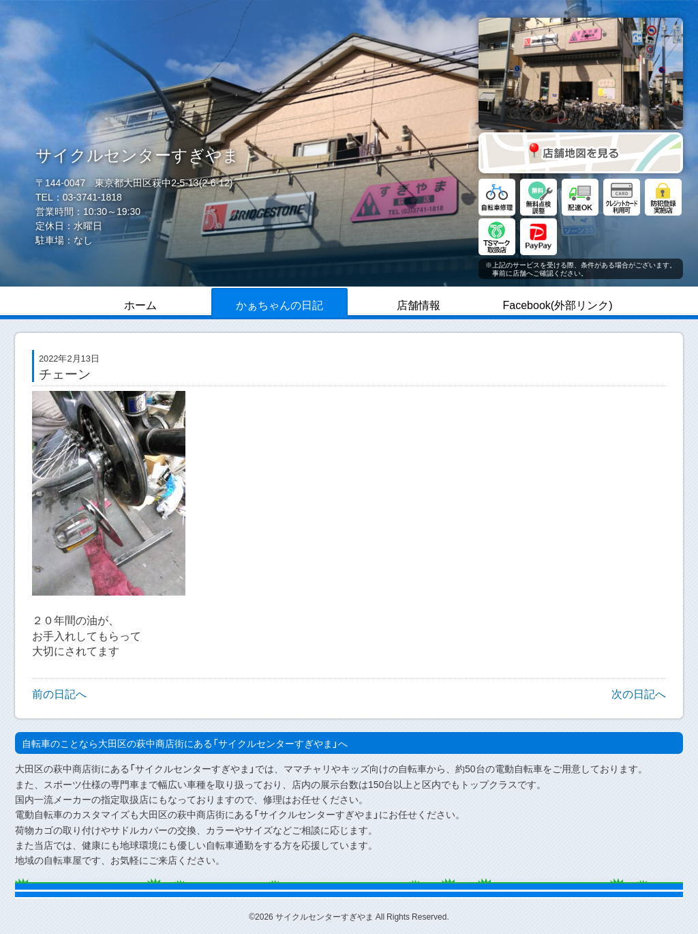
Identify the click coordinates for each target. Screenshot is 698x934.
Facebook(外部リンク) (558, 304)
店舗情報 (418, 304)
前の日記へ (59, 693)
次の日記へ (638, 693)
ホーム (140, 304)
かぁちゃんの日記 (279, 304)
